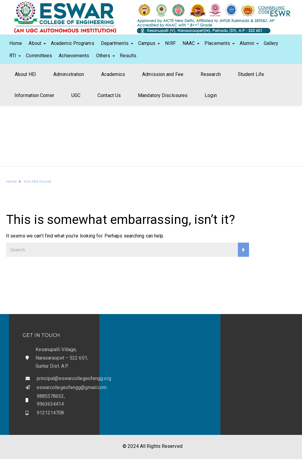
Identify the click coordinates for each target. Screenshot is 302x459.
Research (211, 74)
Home (15, 43)
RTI (12, 55)
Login (211, 95)
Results (128, 55)
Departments (115, 43)
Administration (68, 74)
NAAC (188, 43)
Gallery (271, 43)
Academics (113, 74)
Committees (39, 55)
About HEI (25, 74)
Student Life (251, 74)
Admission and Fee (162, 74)
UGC (75, 95)
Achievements (74, 55)
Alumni (247, 43)
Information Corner (34, 95)
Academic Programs (72, 43)
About (35, 43)
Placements (217, 43)
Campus (147, 43)
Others (103, 55)
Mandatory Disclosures (163, 95)
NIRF (170, 43)
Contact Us (109, 95)
